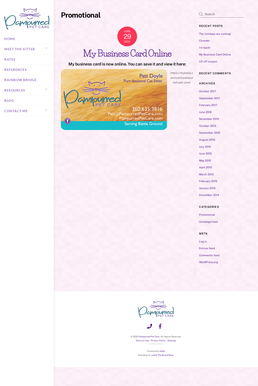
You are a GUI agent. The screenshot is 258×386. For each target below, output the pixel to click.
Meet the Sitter (26, 48)
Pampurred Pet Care (148, 336)
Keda (162, 351)
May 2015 (205, 160)
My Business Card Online (127, 53)
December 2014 (209, 194)
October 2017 (207, 91)
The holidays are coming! (215, 33)
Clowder (204, 40)
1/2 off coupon (208, 61)
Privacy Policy (158, 340)
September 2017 (209, 98)
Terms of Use (142, 340)
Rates (10, 59)
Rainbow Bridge (20, 80)
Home (9, 39)
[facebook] (161, 325)
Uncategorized (208, 221)
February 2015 (208, 181)
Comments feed (209, 255)
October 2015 (207, 125)
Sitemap (171, 340)
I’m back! (204, 47)
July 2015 (205, 146)
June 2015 (205, 153)
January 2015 (207, 188)
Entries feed (207, 248)
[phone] (150, 325)
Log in (203, 241)
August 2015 (207, 139)
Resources (26, 89)
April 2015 (205, 167)
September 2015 (209, 132)
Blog (9, 100)
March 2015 (206, 174)
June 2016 (205, 112)
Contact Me (26, 110)
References (15, 70)
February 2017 (208, 105)
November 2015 (209, 118)
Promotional (207, 214)
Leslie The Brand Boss (162, 355)
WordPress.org (208, 262)
